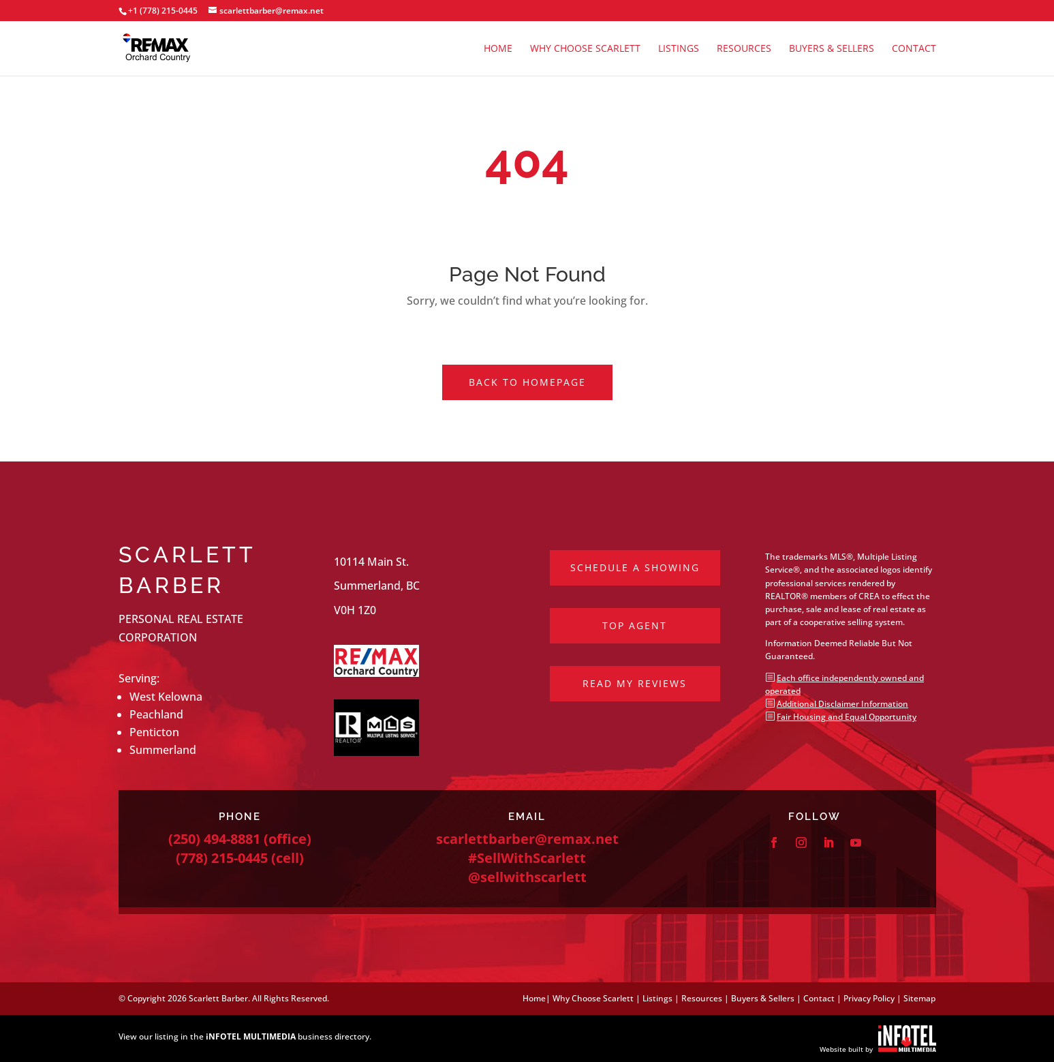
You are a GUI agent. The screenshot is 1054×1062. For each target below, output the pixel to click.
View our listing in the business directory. (245, 1036)
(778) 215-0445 (222, 858)
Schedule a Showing (635, 567)
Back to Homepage (527, 382)
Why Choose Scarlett (585, 49)
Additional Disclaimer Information (842, 704)
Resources (744, 49)
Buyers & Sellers (831, 49)
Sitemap (919, 998)
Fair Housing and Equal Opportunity (846, 717)
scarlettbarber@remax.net (527, 839)
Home (498, 49)
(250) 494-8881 (214, 839)
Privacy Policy (869, 998)
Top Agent (634, 625)
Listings (678, 49)
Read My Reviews (635, 683)
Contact (914, 49)
